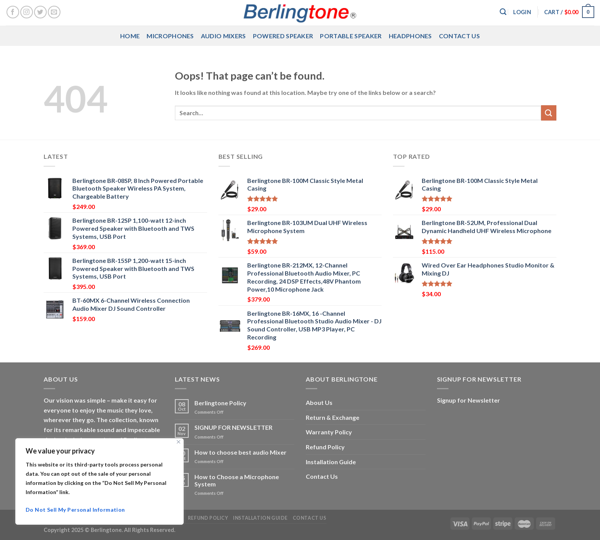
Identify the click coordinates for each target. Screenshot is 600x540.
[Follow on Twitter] (40, 12)
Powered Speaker (283, 35)
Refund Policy (325, 446)
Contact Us (459, 35)
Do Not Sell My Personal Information (75, 509)
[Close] (178, 442)
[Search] (503, 12)
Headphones (410, 35)
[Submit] (548, 112)
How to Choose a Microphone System (236, 480)
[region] (99, 481)
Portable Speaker (351, 35)
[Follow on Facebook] (13, 12)
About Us (319, 402)
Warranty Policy (329, 432)
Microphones (170, 35)
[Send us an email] (54, 12)
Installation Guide (331, 461)
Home (130, 35)
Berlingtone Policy (220, 402)
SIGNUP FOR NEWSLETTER (233, 427)
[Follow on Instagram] (26, 12)
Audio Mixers (223, 35)
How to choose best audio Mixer (240, 452)
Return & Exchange (332, 417)
